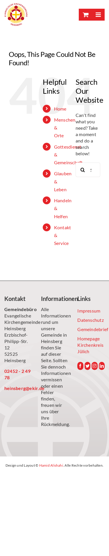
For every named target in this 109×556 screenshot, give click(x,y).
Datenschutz (90, 320)
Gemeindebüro (18, 309)
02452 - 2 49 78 (17, 374)
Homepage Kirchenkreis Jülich (90, 345)
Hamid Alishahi (51, 465)
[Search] (83, 170)
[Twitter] (87, 366)
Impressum (88, 310)
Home (60, 108)
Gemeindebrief (91, 329)
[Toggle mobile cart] (85, 15)
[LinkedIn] (102, 366)
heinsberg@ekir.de (18, 388)
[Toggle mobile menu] (98, 15)
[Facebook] (80, 366)
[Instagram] (94, 366)
